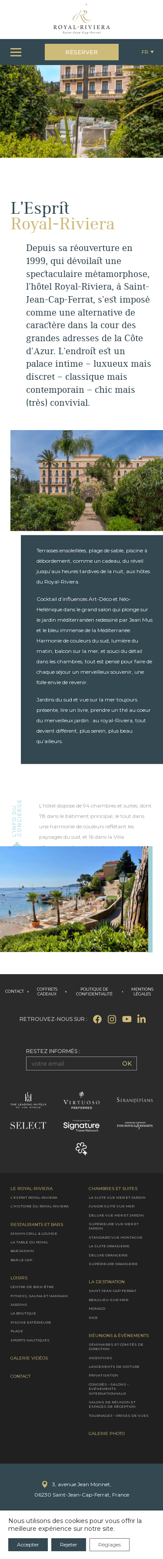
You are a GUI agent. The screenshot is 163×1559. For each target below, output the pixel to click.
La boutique (23, 1313)
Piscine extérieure (30, 1322)
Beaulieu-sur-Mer (108, 1299)
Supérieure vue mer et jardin (114, 1226)
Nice (93, 1317)
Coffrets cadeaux (47, 991)
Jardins (18, 1304)
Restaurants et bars (36, 1224)
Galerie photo (107, 1434)
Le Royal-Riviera (31, 1189)
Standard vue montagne (116, 1237)
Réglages (109, 1544)
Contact (14, 991)
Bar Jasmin (22, 1251)
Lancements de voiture (114, 1366)
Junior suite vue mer (111, 1206)
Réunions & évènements (119, 1336)
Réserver (81, 52)
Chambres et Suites (113, 1189)
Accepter (28, 1544)
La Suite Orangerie (109, 1246)
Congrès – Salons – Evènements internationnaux (109, 1389)
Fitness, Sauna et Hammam (39, 1295)
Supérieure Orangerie (113, 1264)
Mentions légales (142, 991)
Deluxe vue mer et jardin (116, 1215)
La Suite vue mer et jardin (117, 1197)
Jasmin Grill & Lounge (33, 1233)
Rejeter (68, 1544)
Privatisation (103, 1375)
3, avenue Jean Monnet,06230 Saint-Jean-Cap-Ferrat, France (81, 1489)
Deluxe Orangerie (108, 1254)
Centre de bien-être (32, 1287)
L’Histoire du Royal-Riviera (39, 1206)
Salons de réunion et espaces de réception (112, 1404)
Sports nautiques (30, 1339)
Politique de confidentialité (94, 991)
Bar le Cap (21, 1260)
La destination (107, 1282)
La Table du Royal (29, 1242)
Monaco (97, 1308)
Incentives (100, 1357)
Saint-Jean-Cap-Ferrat (112, 1290)
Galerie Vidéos (29, 1358)
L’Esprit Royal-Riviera (33, 1197)
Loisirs (18, 1278)
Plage (16, 1331)
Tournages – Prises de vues (119, 1415)
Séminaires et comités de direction (116, 1346)
